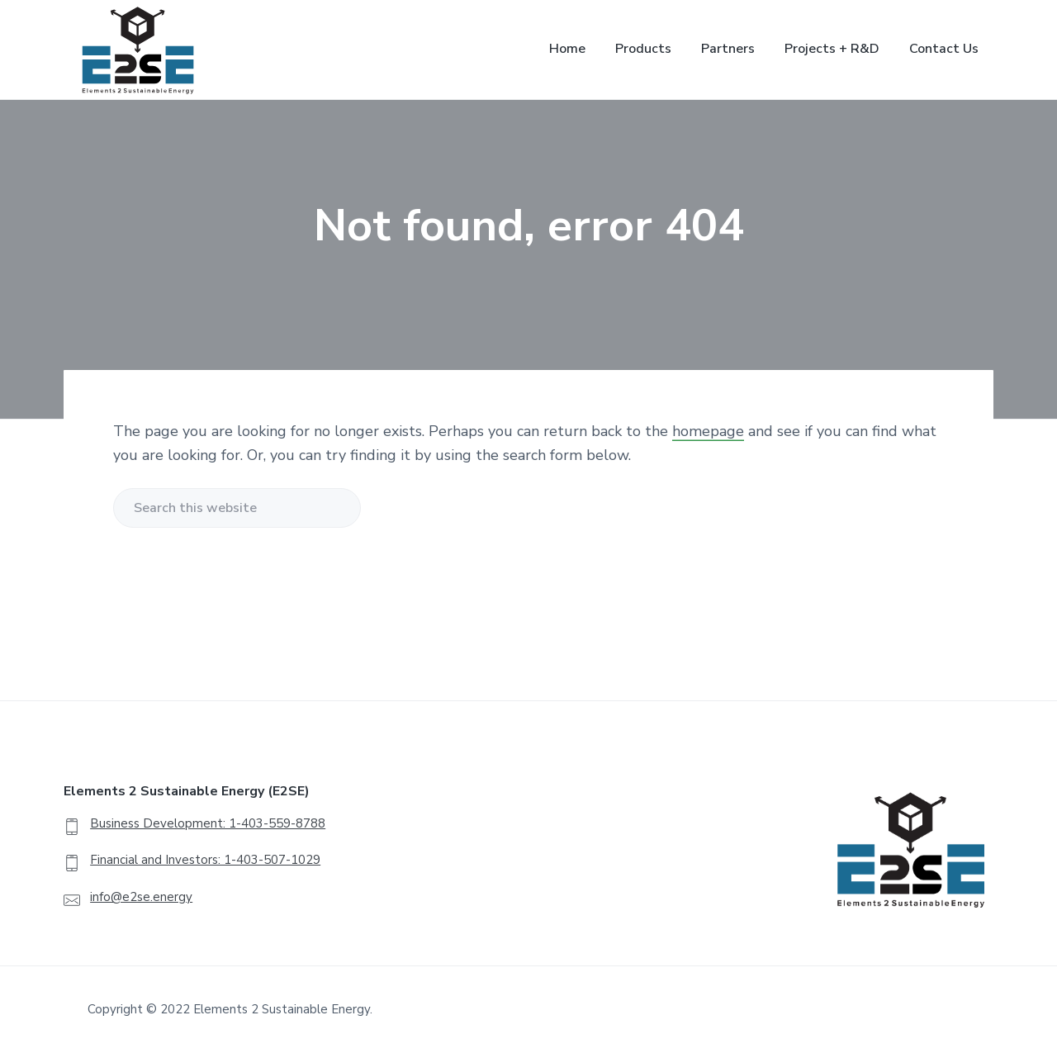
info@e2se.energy (141, 897)
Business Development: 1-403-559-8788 (207, 823)
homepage (708, 431)
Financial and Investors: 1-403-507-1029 (205, 859)
